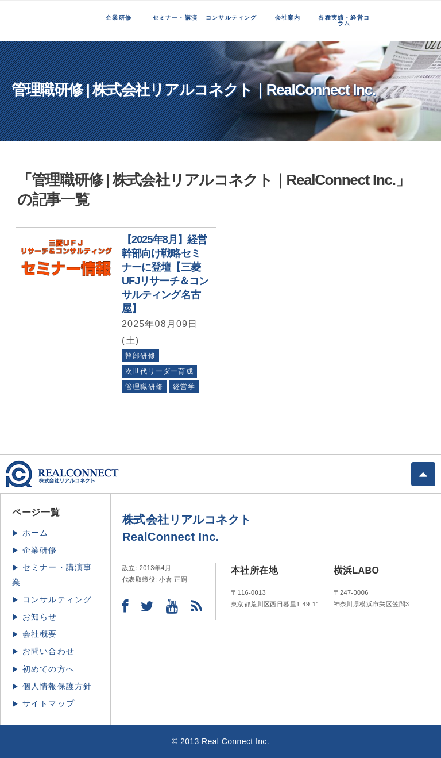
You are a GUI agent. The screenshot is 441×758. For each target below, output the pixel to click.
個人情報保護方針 (57, 686)
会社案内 (288, 17)
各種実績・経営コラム (344, 20)
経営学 (184, 387)
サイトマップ (48, 703)
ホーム (35, 532)
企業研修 (118, 17)
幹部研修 (140, 356)
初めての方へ (48, 669)
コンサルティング (231, 17)
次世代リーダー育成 (159, 371)
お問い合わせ (48, 651)
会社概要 (39, 633)
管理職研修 (144, 387)
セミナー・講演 (175, 17)
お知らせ (39, 616)
